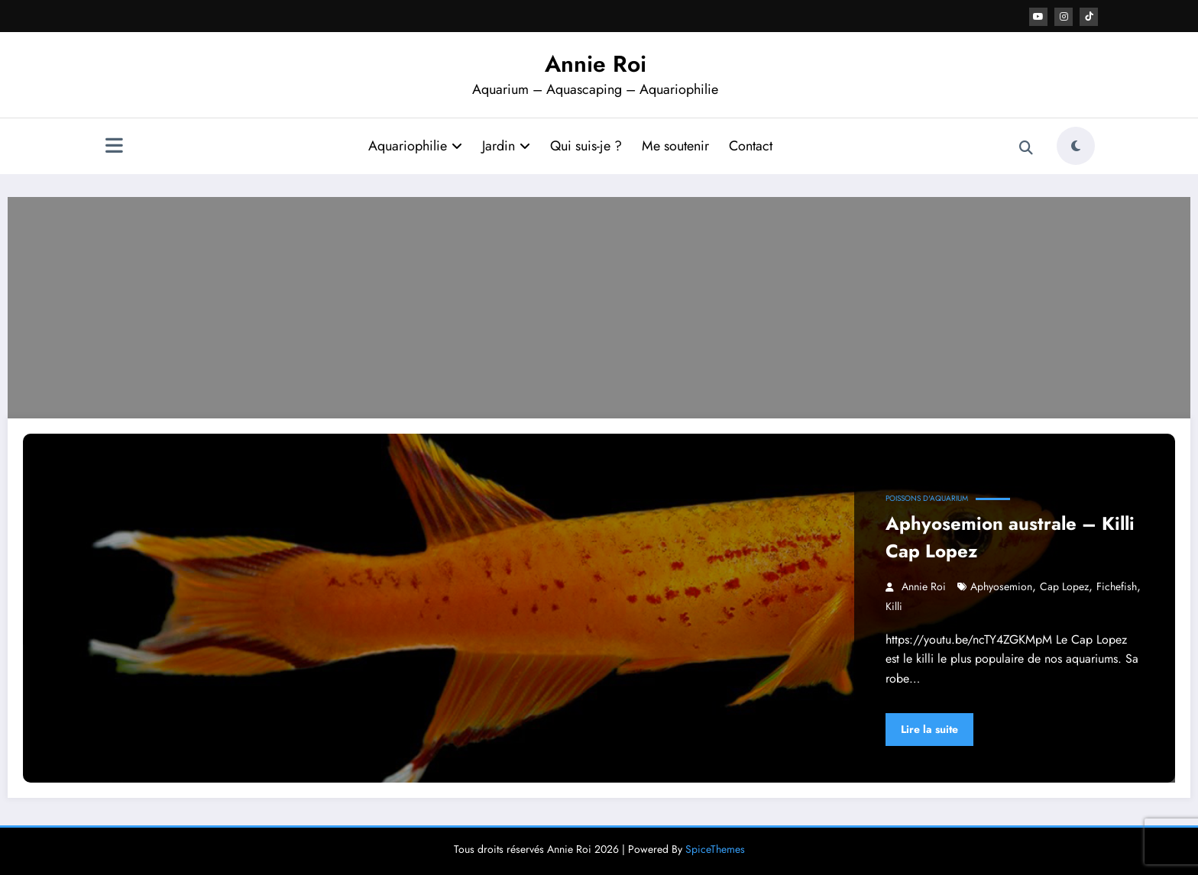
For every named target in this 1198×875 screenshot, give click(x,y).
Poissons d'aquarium (927, 498)
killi (894, 606)
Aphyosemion (1001, 586)
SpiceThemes (715, 849)
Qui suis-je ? (586, 146)
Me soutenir (675, 146)
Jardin (506, 146)
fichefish (1116, 586)
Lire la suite (929, 729)
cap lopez (1064, 586)
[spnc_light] (1076, 146)
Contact (750, 146)
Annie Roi (595, 63)
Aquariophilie (415, 146)
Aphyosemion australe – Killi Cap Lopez (1010, 537)
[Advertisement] (599, 304)
